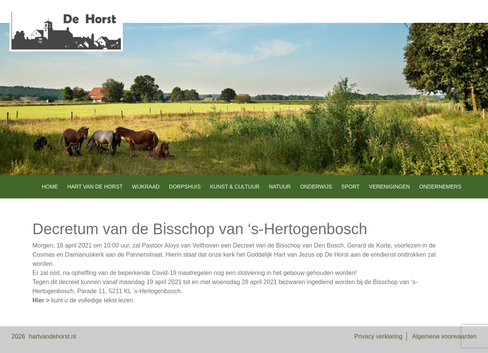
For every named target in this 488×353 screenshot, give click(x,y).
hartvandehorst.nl (52, 336)
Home (50, 187)
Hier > (41, 300)
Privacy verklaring (378, 336)
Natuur (280, 187)
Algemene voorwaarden (444, 336)
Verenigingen (389, 187)
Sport (350, 187)
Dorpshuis (185, 187)
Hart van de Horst (94, 187)
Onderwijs (316, 187)
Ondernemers (440, 187)
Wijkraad (145, 187)
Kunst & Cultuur (235, 187)
